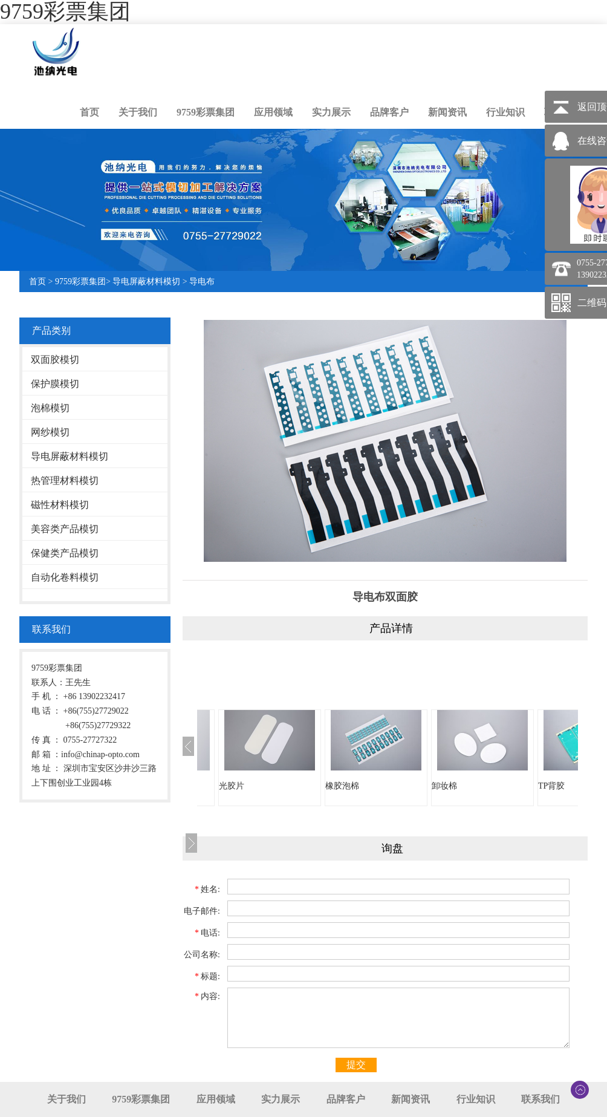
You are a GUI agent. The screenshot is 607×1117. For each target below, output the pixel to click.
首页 (89, 112)
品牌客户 (389, 112)
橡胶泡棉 (342, 785)
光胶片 (231, 785)
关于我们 (137, 112)
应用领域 (273, 112)
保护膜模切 (55, 384)
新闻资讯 (447, 112)
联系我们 (540, 1099)
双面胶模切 (55, 359)
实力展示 (331, 112)
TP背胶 (551, 785)
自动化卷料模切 (65, 577)
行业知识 (505, 112)
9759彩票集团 (206, 112)
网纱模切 (50, 432)
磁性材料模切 (60, 505)
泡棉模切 (50, 408)
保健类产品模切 (65, 553)
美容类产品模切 (65, 529)
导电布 (202, 281)
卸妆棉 (444, 785)
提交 (356, 1065)
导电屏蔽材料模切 (146, 281)
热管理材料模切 (65, 480)
